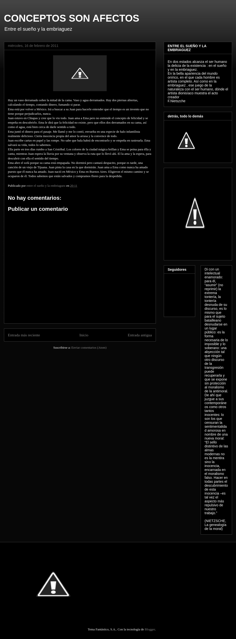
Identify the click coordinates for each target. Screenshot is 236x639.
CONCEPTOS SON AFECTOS (71, 18)
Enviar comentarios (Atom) (88, 347)
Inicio (83, 335)
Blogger (150, 629)
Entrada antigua (140, 335)
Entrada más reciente (24, 335)
